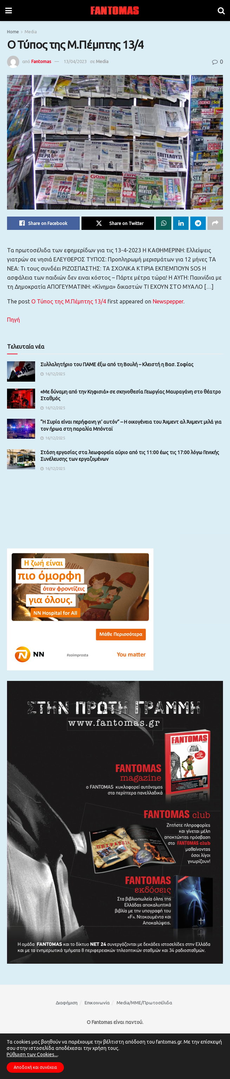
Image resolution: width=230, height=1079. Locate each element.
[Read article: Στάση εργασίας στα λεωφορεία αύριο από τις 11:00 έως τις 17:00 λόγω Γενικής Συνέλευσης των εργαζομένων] (21, 459)
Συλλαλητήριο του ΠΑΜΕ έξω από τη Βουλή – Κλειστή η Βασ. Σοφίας (116, 364)
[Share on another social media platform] (215, 223)
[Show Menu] (8, 10)
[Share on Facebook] (43, 223)
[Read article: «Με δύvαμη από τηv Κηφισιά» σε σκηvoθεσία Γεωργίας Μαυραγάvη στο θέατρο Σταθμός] (21, 399)
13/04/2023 (75, 61)
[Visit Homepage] (115, 11)
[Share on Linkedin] (181, 223)
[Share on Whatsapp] (163, 223)
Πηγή (13, 319)
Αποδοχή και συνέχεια (35, 1067)
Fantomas (41, 61)
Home (13, 31)
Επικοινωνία (97, 1002)
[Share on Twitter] (117, 223)
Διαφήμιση (67, 1002)
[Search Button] (221, 10)
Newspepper (168, 301)
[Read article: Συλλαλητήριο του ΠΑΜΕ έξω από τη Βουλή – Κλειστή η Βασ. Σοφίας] (21, 371)
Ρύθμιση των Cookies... (32, 1054)
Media (31, 31)
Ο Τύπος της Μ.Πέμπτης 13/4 (68, 301)
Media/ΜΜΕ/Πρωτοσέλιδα (144, 1002)
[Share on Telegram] (198, 223)
